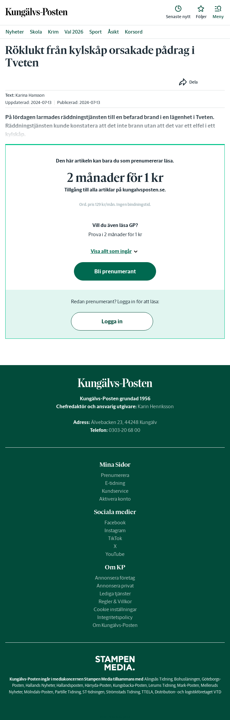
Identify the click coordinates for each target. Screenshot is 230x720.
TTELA (147, 691)
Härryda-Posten (98, 685)
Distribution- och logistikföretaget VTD (188, 691)
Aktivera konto (115, 499)
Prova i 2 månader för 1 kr (115, 234)
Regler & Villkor (115, 601)
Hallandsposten (70, 685)
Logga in (112, 321)
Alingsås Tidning (158, 679)
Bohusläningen (187, 679)
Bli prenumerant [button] (115, 271)
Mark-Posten (188, 685)
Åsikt (113, 32)
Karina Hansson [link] (29, 95)
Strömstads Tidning (123, 691)
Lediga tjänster (115, 593)
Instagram (115, 530)
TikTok (115, 538)
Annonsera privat (115, 586)
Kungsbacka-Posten (130, 685)
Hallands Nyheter (40, 685)
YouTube (115, 554)
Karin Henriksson (156, 406)
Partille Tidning (68, 691)
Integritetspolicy (115, 617)
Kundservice (115, 491)
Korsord (134, 32)
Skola (36, 32)
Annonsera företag (115, 578)
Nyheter (15, 32)
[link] (36, 12)
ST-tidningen (93, 691)
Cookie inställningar (115, 609)
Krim (53, 32)
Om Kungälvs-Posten (115, 625)
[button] (218, 12)
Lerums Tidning (162, 685)
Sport (95, 32)
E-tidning (115, 483)
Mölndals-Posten (38, 691)
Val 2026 (73, 32)
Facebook (115, 522)
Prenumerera (115, 475)
